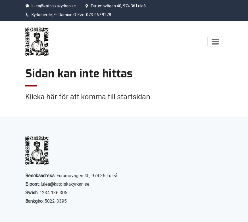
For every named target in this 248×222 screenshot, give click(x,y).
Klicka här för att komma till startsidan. (88, 96)
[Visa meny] (215, 41)
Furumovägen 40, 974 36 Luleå (115, 6)
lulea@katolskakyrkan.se (50, 6)
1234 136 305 (53, 192)
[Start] (37, 41)
